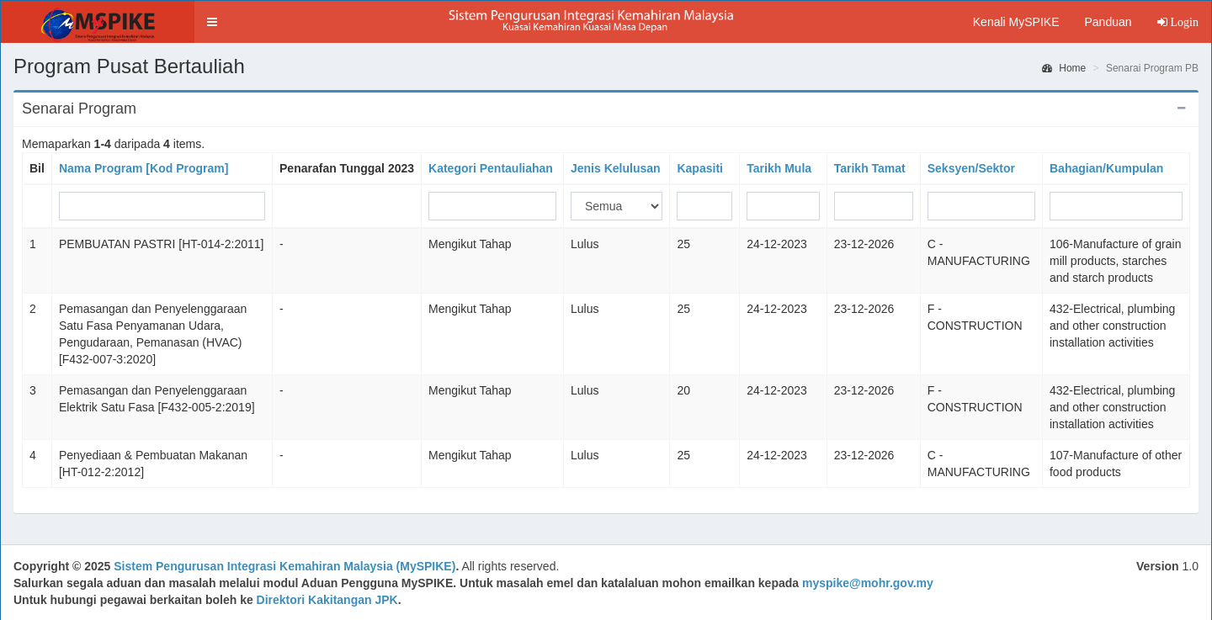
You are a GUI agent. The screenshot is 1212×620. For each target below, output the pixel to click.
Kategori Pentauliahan (490, 168)
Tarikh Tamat (870, 168)
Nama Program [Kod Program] (143, 168)
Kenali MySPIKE (1016, 22)
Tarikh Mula (779, 168)
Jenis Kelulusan (616, 168)
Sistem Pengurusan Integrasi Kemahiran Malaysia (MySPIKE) (284, 566)
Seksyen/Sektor (971, 168)
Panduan (1107, 22)
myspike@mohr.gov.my (867, 583)
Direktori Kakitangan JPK (327, 600)
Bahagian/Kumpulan (1106, 168)
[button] (212, 22)
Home (1064, 68)
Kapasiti (699, 168)
